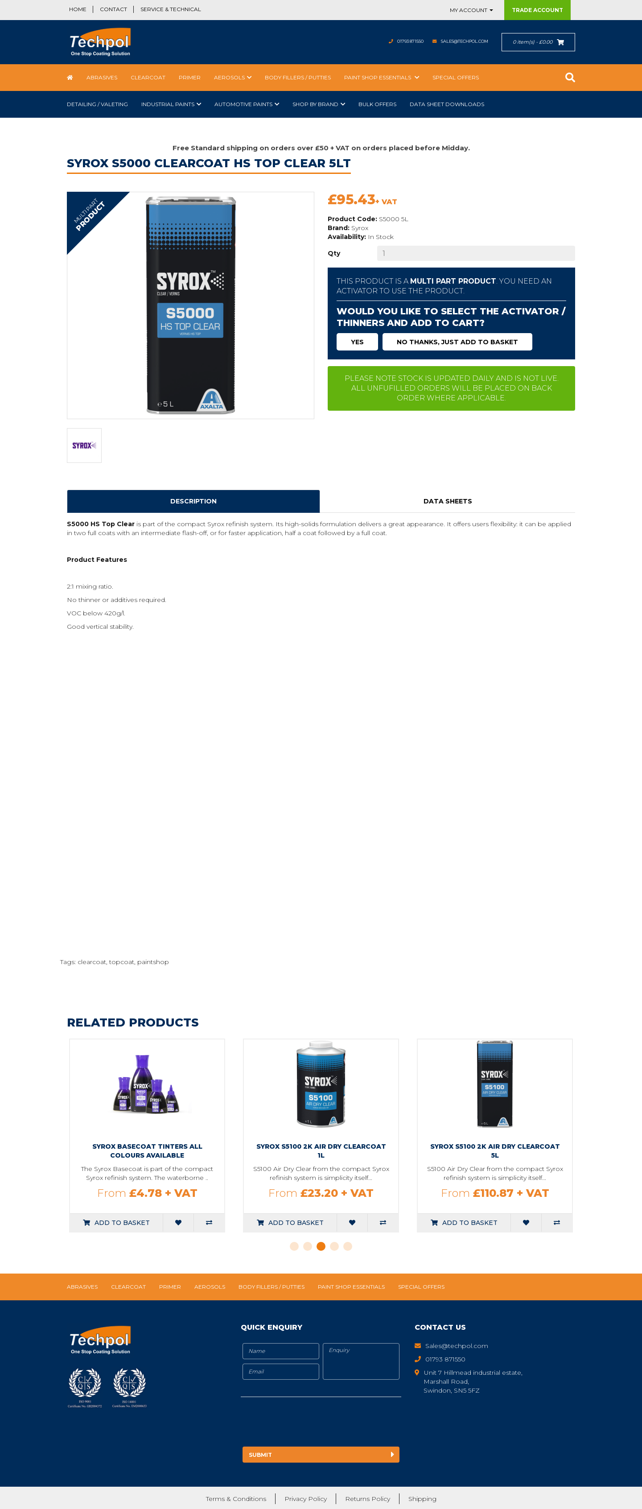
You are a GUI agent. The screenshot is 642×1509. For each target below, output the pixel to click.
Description (193, 501)
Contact (113, 9)
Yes (357, 342)
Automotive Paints (243, 104)
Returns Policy (367, 1498)
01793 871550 (387, 41)
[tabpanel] (157, 1136)
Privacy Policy (305, 1498)
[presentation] (315, 1423)
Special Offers (455, 77)
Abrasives (101, 77)
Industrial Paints (167, 104)
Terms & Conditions (236, 1498)
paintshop (153, 962)
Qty (334, 253)
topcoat (121, 962)
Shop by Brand (315, 104)
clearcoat (92, 962)
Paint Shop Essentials (378, 77)
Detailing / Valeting (97, 104)
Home (77, 9)
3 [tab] (321, 1246)
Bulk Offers (377, 104)
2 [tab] (307, 1246)
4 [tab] (334, 1246)
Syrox (359, 228)
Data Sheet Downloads (447, 104)
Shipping (422, 1498)
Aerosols (229, 77)
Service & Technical (170, 9)
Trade (537, 10)
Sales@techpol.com (456, 41)
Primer (190, 77)
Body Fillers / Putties (298, 77)
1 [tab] (294, 1246)
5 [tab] (347, 1246)
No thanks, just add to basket (457, 342)
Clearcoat (148, 77)
